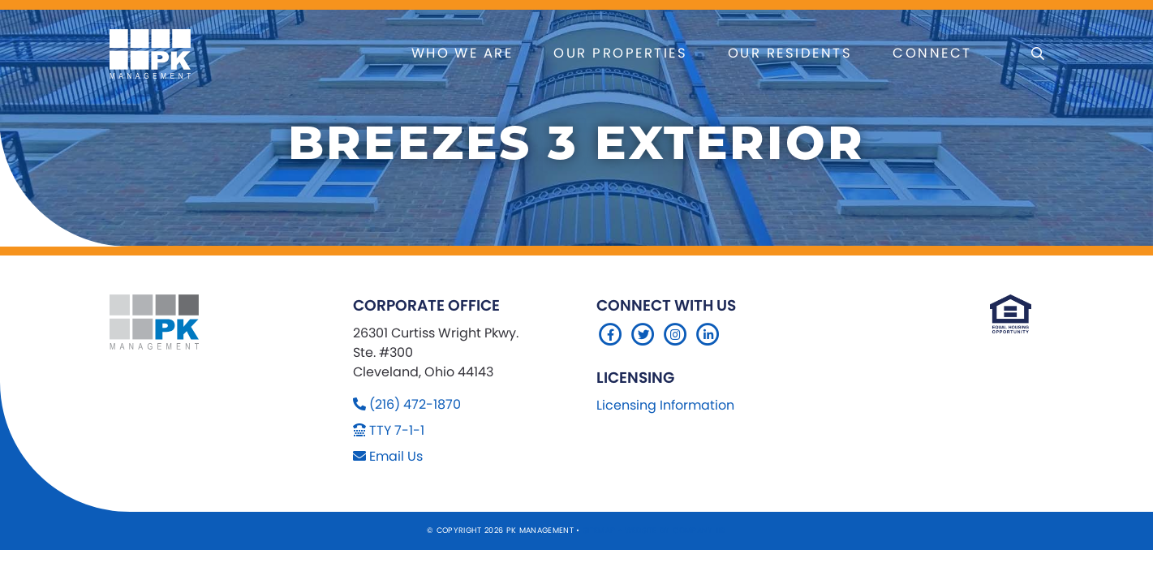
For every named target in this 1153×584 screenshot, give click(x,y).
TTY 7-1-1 (396, 430)
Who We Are (462, 53)
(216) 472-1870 (415, 404)
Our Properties (620, 53)
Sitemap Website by (628, 530)
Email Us (396, 456)
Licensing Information (665, 405)
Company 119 (699, 530)
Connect (932, 53)
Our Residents (790, 53)
